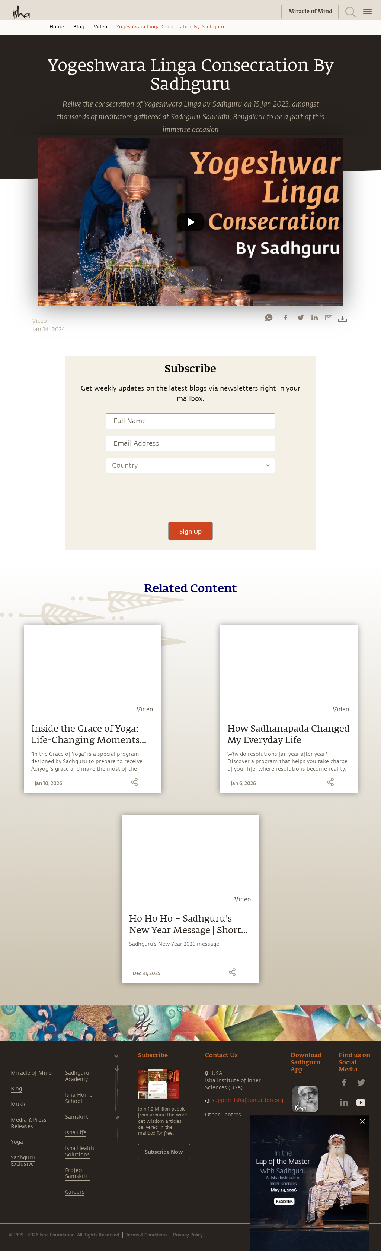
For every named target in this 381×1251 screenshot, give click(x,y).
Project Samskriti (77, 1173)
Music (18, 1104)
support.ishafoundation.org (247, 1100)
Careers (74, 1192)
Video (100, 26)
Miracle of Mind (31, 1073)
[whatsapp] (268, 319)
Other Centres (223, 1115)
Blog (78, 26)
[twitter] (300, 319)
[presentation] (190, 493)
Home (56, 26)
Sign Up (190, 531)
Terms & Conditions (146, 1235)
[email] (328, 319)
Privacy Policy (188, 1235)
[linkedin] (314, 319)
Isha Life (75, 1132)
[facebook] (285, 319)
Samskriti (77, 1117)
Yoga (17, 1142)
